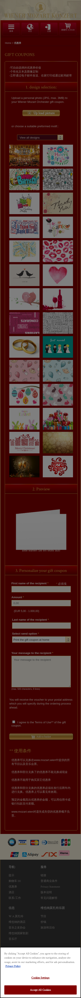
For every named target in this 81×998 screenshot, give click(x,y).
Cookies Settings (40, 977)
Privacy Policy (13, 966)
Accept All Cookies (40, 990)
